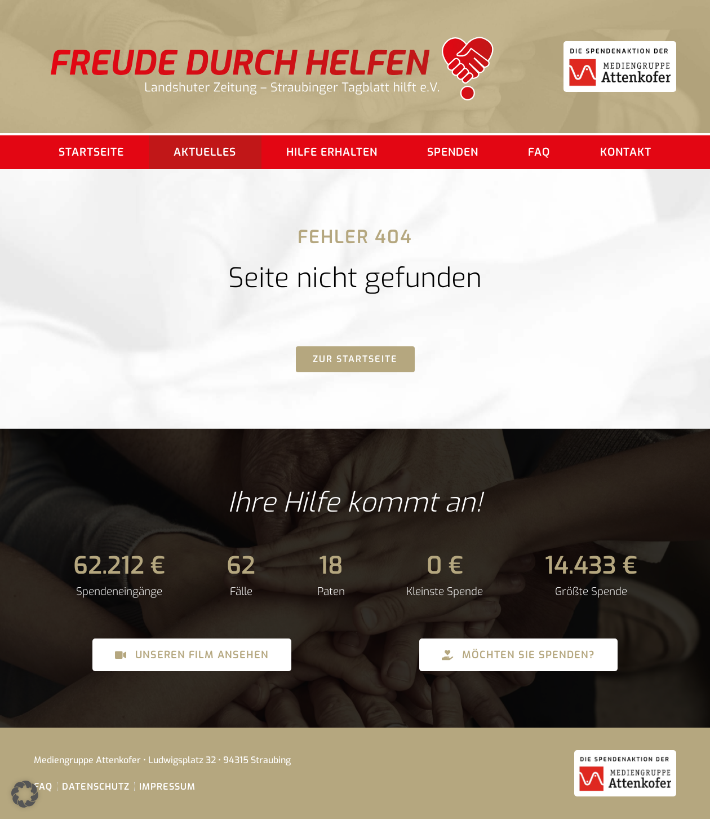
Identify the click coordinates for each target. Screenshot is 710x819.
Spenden (452, 152)
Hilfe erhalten (332, 152)
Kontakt (625, 152)
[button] (25, 794)
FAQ (539, 152)
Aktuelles (205, 152)
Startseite (91, 152)
